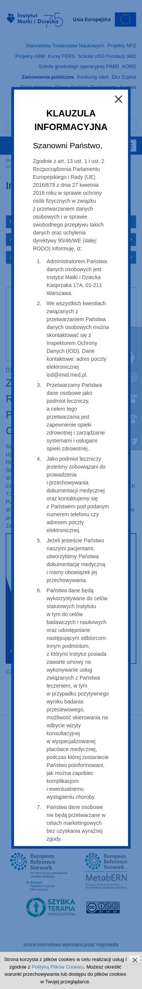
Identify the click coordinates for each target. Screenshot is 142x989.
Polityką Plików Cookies (58, 967)
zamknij (134, 960)
